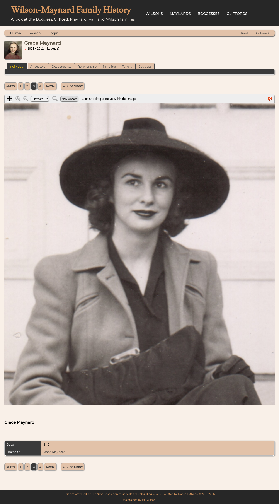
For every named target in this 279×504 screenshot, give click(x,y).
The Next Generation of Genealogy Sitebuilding (121, 493)
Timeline (109, 66)
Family (127, 66)
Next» (50, 86)
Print (244, 33)
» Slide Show (72, 86)
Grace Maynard (54, 452)
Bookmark (262, 33)
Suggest (144, 66)
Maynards (180, 14)
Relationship (87, 66)
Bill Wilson (149, 499)
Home (15, 33)
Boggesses (209, 14)
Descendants (61, 66)
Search (35, 33)
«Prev (10, 86)
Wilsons (154, 14)
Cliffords (237, 14)
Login (53, 33)
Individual (16, 66)
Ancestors (38, 66)
